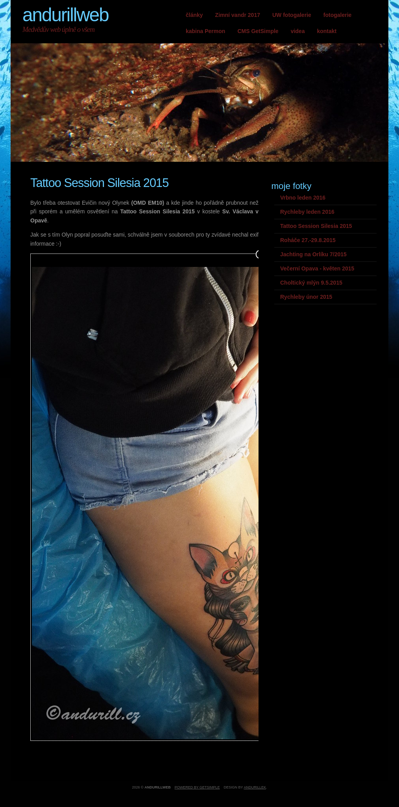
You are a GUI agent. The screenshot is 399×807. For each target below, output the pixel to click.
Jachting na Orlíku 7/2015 (313, 254)
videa (298, 31)
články (194, 15)
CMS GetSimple (257, 31)
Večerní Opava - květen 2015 (317, 268)
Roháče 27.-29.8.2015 (308, 240)
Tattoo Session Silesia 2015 (316, 226)
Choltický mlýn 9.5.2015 (311, 282)
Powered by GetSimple (197, 787)
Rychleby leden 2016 (307, 212)
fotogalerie (337, 15)
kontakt (326, 31)
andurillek (255, 787)
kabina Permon (205, 31)
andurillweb (65, 14)
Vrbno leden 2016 (302, 197)
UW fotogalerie (291, 15)
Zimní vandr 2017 (237, 15)
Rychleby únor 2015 (306, 297)
